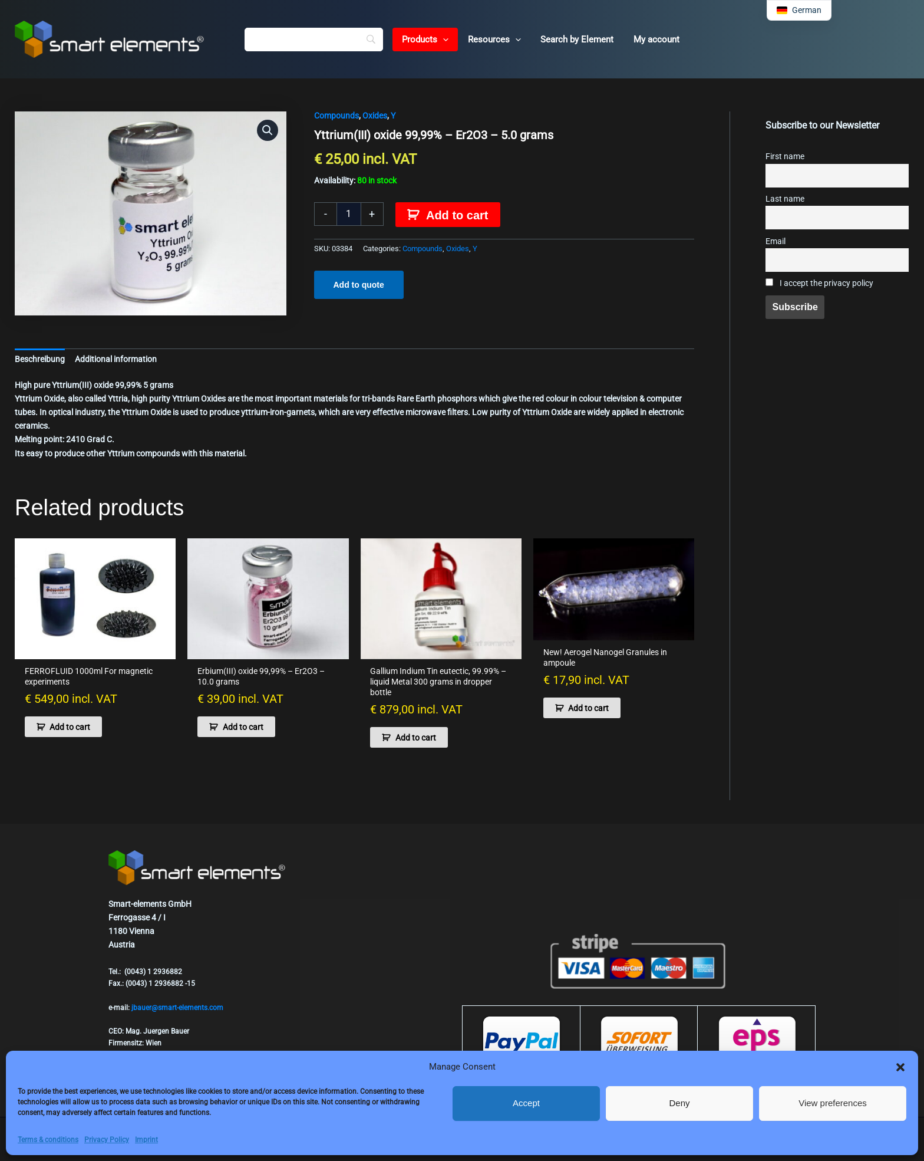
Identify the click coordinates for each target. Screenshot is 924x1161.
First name (784, 157)
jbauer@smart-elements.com (177, 1008)
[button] (900, 1067)
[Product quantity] (348, 214)
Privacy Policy (106, 1140)
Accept (526, 1103)
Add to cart (457, 215)
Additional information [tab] (116, 359)
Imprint (146, 1140)
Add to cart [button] (70, 727)
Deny (679, 1103)
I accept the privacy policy (819, 283)
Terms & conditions (48, 1140)
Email (775, 241)
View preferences (832, 1103)
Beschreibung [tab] (40, 359)
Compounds (336, 115)
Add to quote (359, 285)
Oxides (374, 115)
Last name (784, 199)
